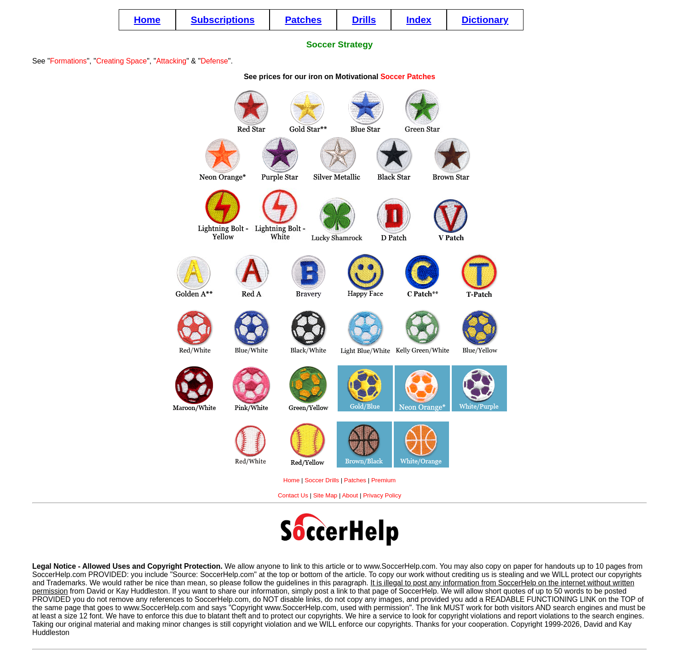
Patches (303, 19)
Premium (383, 480)
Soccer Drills (322, 480)
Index (418, 19)
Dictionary (485, 19)
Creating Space (121, 61)
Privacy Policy (382, 495)
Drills (364, 19)
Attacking (171, 61)
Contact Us (293, 495)
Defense (214, 61)
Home (147, 19)
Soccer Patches (407, 77)
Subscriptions (223, 19)
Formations (68, 61)
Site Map (325, 495)
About (350, 495)
